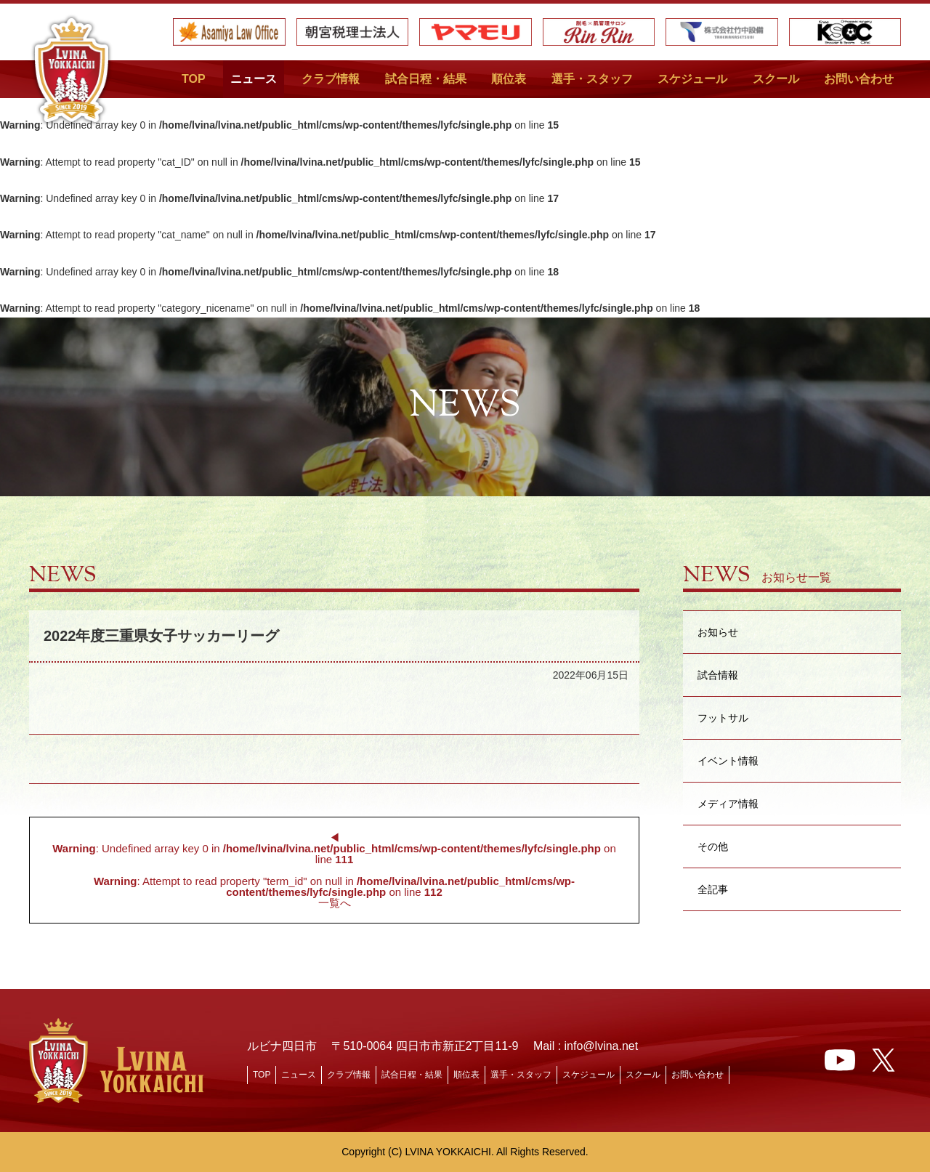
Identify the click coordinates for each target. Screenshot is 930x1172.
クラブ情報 (331, 79)
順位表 (508, 79)
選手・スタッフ (592, 79)
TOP (194, 79)
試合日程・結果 (425, 79)
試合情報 (718, 674)
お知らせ (718, 632)
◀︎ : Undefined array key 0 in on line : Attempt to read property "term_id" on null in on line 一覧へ (333, 870)
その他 (713, 846)
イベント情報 (728, 760)
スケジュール (692, 79)
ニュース (253, 79)
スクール (776, 79)
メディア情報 (728, 803)
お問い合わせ (859, 79)
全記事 (713, 889)
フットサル (723, 717)
